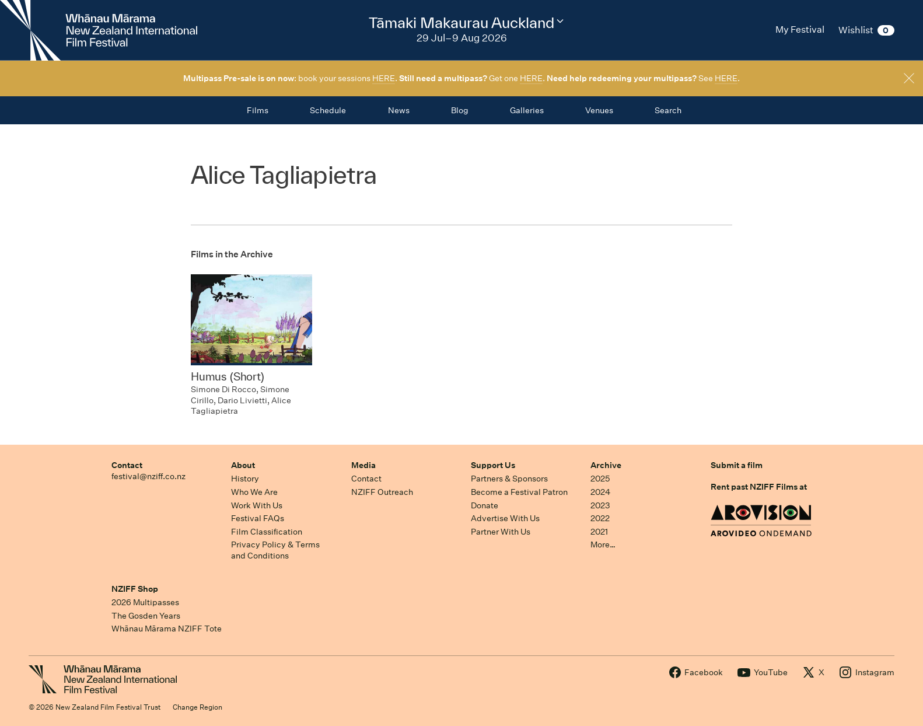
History (245, 478)
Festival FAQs (257, 518)
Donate (484, 505)
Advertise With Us (505, 518)
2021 (599, 531)
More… (603, 544)
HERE (383, 78)
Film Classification (266, 531)
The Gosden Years (145, 615)
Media (363, 465)
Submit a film (737, 465)
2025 (600, 478)
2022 (600, 518)
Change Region (197, 707)
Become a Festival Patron (519, 492)
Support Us (493, 465)
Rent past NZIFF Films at (759, 486)
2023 (600, 505)
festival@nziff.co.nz (148, 476)
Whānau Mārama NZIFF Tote (166, 628)
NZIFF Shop (134, 589)
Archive (605, 465)
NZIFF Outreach (382, 492)
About (243, 465)
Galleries (527, 110)
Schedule (328, 110)
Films (257, 110)
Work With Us (256, 505)
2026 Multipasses (145, 602)
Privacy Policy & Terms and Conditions (275, 550)
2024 (600, 492)
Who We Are (254, 492)
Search (668, 110)
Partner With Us (500, 531)
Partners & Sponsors (509, 478)
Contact (126, 465)
